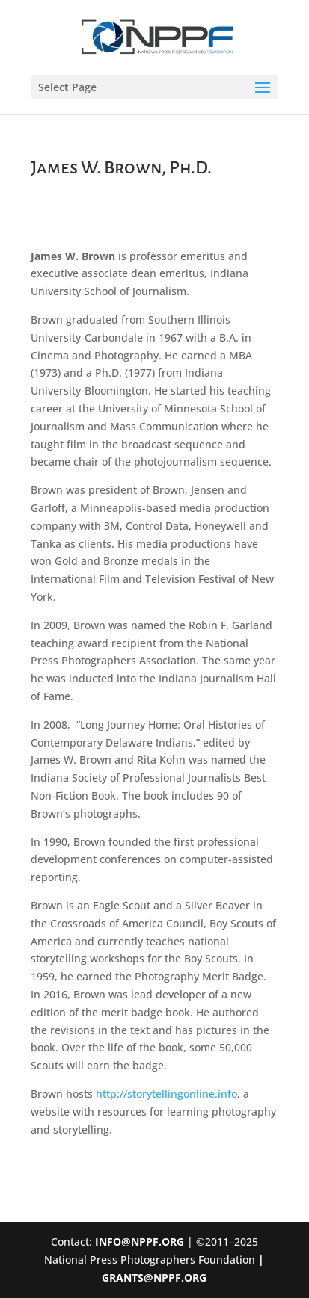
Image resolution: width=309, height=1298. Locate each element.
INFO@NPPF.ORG (139, 1241)
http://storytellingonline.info (166, 1094)
